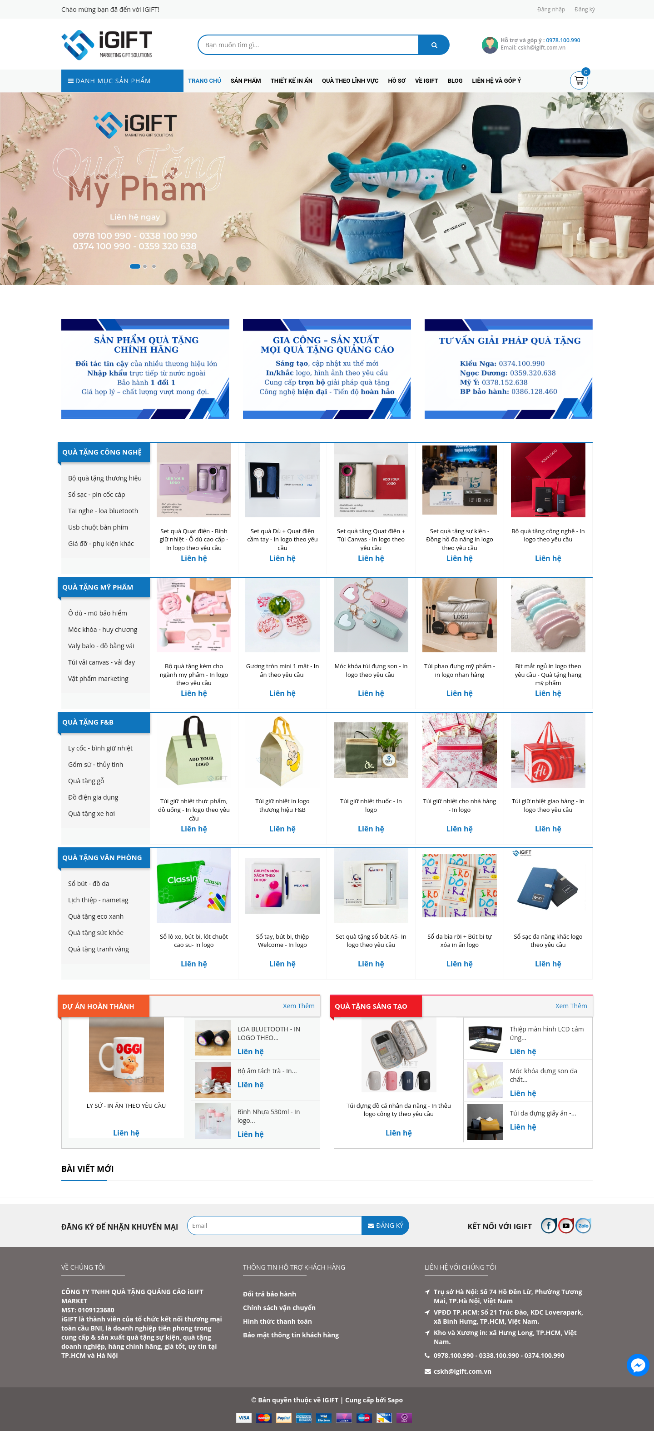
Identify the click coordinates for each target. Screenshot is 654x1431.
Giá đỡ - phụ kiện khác (101, 543)
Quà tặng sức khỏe (96, 932)
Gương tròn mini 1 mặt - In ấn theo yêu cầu (282, 670)
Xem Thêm (299, 1005)
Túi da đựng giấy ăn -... (543, 1113)
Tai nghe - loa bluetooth (103, 510)
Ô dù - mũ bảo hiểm (97, 613)
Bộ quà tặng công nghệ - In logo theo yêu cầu (548, 535)
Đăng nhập (551, 9)
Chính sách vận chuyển (279, 1307)
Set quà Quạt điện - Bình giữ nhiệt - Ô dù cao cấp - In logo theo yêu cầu (194, 539)
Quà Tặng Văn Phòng (102, 857)
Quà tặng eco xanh (96, 916)
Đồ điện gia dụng (93, 797)
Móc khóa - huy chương (102, 629)
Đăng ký (585, 9)
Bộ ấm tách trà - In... (267, 1070)
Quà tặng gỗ (86, 780)
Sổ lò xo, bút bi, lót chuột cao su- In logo (194, 940)
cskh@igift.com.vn (462, 1371)
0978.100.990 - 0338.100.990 (476, 1355)
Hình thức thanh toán (277, 1321)
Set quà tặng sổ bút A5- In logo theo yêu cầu (371, 940)
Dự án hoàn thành (98, 1006)
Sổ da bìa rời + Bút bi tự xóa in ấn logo (459, 940)
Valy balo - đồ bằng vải (101, 645)
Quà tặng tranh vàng (98, 949)
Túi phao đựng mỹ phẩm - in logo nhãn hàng (459, 670)
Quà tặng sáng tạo (371, 1006)
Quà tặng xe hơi (91, 813)
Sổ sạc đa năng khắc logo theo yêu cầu (548, 940)
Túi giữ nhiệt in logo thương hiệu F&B (282, 805)
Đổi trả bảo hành (269, 1294)
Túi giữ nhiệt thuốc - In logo (371, 805)
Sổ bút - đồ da (88, 883)
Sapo (395, 1400)
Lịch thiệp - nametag (98, 900)
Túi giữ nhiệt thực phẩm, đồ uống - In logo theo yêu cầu (194, 809)
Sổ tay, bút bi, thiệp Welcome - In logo (282, 940)
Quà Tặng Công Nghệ (102, 451)
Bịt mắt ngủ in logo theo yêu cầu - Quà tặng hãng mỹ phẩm (548, 674)
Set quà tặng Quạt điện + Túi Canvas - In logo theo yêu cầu (371, 539)
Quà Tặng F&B (88, 721)
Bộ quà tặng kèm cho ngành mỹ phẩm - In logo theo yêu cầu (194, 674)
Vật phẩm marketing (98, 678)
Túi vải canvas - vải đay (101, 662)
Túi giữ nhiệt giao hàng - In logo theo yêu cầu (548, 805)
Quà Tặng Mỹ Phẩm (97, 586)
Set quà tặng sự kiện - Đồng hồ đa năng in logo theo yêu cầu (459, 539)
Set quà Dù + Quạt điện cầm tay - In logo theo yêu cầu (282, 539)
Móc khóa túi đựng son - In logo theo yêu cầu (370, 670)
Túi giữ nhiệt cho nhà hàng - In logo (459, 805)
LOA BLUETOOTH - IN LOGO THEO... (269, 1033)
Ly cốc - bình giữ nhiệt (100, 748)
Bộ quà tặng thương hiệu (105, 478)
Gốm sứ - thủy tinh (95, 764)
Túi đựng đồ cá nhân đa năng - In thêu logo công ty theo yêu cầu (399, 1109)
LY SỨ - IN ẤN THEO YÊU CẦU (126, 1105)
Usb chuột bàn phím (98, 527)
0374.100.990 (545, 1355)
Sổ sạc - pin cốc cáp (96, 494)
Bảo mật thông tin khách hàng (291, 1335)
